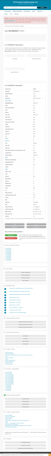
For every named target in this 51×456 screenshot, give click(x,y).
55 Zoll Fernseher (25, 401)
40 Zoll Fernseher (9, 362)
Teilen (14, 224)
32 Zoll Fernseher (9, 364)
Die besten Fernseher (17, 11)
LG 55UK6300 (8, 257)
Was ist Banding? (8, 415)
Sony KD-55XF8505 (9, 381)
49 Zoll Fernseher (9, 352)
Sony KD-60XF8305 (9, 376)
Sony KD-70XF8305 (9, 374)
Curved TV (25, 338)
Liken (36, 224)
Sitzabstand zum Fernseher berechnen (25, 448)
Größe (34, 11)
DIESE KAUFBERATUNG (10, 20)
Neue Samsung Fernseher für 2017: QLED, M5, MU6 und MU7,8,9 (18, 355)
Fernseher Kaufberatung (25, 272)
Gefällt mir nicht (11, 238)
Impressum (6, 453)
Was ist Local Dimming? (10, 416)
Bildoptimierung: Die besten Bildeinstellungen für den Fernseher (18, 425)
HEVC (6, 157)
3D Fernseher (25, 343)
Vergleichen (22, 30)
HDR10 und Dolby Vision (10, 360)
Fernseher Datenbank (25, 275)
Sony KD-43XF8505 (9, 378)
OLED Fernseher (25, 341)
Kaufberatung (7, 11)
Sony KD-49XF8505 (9, 379)
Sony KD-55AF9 (8, 373)
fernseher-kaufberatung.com (25, 2)
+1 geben (36, 227)
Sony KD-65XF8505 (9, 377)
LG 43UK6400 (8, 252)
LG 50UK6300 (8, 258)
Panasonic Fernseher (9, 353)
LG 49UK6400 (8, 250)
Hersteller (40, 11)
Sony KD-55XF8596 (9, 382)
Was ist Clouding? (9, 417)
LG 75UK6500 (8, 254)
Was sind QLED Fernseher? (11, 426)
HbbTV (6, 138)
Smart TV (7, 140)
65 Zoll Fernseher (25, 406)
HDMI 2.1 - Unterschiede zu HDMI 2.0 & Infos (14, 423)
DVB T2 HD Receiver (9, 361)
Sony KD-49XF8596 (9, 383)
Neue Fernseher (25, 280)
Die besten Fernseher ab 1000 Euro (25, 327)
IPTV (6, 356)
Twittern (15, 227)
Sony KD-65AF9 (8, 372)
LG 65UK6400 (8, 248)
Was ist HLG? (8, 419)
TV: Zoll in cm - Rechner (25, 445)
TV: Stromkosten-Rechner (25, 442)
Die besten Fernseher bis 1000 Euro (25, 324)
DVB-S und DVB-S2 (9, 357)
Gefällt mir (11, 235)
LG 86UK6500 (8, 253)
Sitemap (18, 453)
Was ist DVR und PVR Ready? (11, 424)
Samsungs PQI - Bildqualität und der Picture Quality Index (17, 420)
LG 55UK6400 (8, 249)
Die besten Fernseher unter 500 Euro (25, 321)
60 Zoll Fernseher (25, 404)
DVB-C (6, 358)
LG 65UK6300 (8, 256)
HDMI (6, 169)
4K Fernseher (8, 100)
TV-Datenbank (27, 11)
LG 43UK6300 (8, 260)
